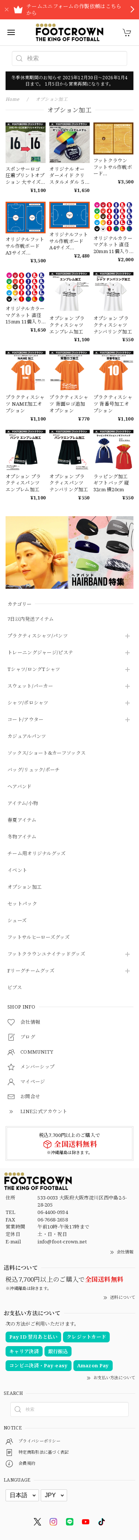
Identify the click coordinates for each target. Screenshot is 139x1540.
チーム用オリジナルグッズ (36, 854)
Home (12, 99)
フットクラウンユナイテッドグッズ (46, 954)
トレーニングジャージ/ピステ (40, 653)
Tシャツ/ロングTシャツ (33, 669)
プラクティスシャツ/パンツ (37, 636)
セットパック (22, 904)
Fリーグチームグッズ (30, 971)
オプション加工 (24, 887)
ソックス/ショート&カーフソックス (46, 753)
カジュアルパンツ (26, 736)
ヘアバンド (19, 787)
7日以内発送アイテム (30, 619)
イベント (17, 870)
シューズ (17, 921)
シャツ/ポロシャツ (28, 703)
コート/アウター (25, 720)
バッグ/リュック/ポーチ (33, 770)
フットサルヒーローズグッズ (38, 937)
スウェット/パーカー (30, 686)
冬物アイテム (21, 837)
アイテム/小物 (22, 803)
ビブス (14, 988)
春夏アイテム (21, 820)
